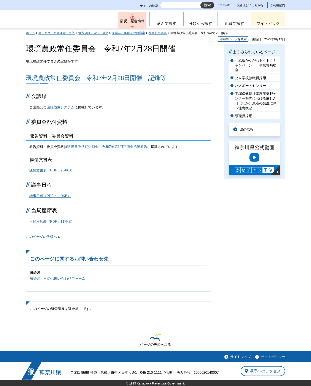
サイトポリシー (273, 357)
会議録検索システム (58, 107)
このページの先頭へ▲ (43, 237)
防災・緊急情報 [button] (132, 21)
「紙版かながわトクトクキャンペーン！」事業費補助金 (255, 65)
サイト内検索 (149, 6)
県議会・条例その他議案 (128, 33)
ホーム (30, 33)
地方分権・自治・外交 (93, 33)
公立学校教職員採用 (250, 78)
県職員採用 (243, 116)
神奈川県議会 (158, 33)
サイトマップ (240, 357)
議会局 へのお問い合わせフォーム (57, 278)
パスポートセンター (250, 86)
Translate (224, 5)
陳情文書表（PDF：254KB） (51, 170)
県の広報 (247, 129)
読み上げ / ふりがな (250, 5)
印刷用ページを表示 (233, 39)
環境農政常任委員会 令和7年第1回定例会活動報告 (107, 147)
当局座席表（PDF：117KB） (51, 221)
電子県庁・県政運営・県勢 (56, 33)
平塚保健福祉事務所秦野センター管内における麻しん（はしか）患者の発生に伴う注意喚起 (255, 101)
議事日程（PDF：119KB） (50, 196)
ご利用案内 (277, 5)
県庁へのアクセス (265, 371)
